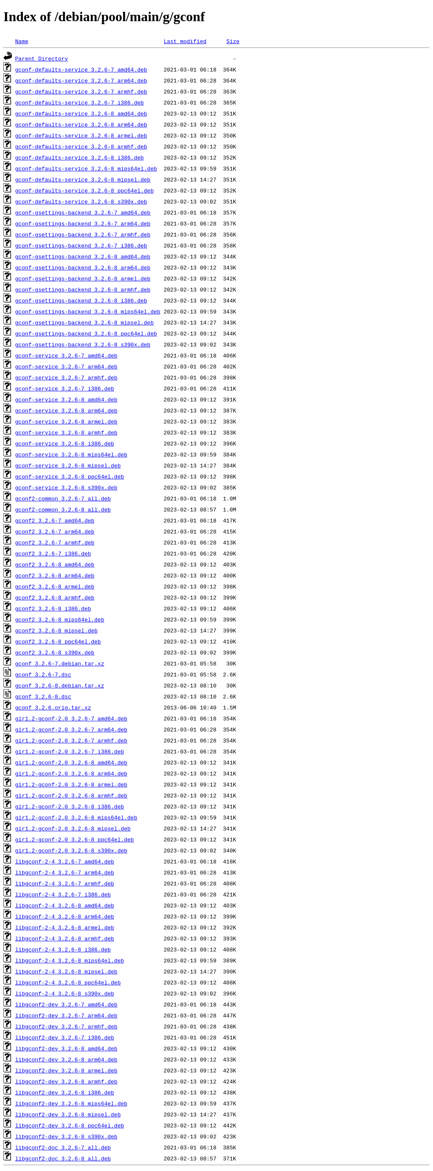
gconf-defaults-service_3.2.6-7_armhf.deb (81, 91)
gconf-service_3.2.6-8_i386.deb (64, 443)
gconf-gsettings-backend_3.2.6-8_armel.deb (83, 278)
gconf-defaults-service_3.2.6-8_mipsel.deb (83, 179)
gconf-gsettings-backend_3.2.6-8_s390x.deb (83, 344)
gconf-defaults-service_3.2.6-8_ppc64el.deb (84, 190)
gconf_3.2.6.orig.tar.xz (53, 707)
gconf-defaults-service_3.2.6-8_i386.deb (79, 157)
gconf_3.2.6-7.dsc (43, 674)
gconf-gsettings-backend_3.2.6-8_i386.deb (81, 300)
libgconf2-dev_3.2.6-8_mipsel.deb (68, 1114)
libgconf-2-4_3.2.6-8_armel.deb (64, 927)
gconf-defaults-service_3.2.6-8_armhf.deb (81, 146)
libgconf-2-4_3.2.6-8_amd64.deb (64, 905)
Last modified (185, 41)
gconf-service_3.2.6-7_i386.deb (64, 388)
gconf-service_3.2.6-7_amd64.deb (66, 355)
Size (232, 41)
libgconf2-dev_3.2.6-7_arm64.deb (66, 1015)
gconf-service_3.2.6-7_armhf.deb (66, 377)
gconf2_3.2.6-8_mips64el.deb (59, 619)
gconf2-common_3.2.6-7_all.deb (63, 498)
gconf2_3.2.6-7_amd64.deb (54, 520)
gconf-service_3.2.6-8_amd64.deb (66, 399)
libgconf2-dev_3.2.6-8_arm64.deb (66, 1059)
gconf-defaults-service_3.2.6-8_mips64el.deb (86, 168)
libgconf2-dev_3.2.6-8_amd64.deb (66, 1048)
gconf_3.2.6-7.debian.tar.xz (59, 663)
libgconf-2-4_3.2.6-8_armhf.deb (64, 938)
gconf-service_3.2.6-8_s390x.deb (66, 487)
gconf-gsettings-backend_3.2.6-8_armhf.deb (83, 289)
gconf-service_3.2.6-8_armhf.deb (66, 432)
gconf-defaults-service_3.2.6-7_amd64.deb (81, 69)
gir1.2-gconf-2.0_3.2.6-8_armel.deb (71, 784)
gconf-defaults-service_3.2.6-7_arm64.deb (81, 80)
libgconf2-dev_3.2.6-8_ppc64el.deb (69, 1125)
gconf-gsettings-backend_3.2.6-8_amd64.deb (83, 256)
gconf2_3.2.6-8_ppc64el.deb (58, 641)
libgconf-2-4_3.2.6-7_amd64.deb (64, 861)
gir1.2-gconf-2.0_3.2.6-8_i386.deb (69, 806)
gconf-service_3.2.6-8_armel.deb (66, 421)
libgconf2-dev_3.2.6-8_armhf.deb (66, 1081)
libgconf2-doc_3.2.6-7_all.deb (63, 1147)
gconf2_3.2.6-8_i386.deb (53, 608)
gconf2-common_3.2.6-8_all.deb (63, 509)
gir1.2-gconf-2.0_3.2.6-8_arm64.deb (71, 773)
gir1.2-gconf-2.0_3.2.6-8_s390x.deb (71, 850)
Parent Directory (41, 58)
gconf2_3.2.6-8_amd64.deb (54, 564)
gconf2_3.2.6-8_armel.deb (54, 586)
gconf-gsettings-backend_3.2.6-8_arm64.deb (83, 267)
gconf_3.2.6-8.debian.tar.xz (59, 685)
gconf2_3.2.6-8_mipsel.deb (56, 630)
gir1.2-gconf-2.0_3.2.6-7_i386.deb (69, 751)
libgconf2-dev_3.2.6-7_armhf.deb (66, 1026)
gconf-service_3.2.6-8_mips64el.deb (71, 454)
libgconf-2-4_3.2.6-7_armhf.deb (64, 883)
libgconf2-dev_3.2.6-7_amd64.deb (66, 1004)
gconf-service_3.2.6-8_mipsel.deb (68, 465)
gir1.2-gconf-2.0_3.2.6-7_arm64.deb (71, 729)
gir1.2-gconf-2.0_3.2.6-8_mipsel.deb (73, 828)
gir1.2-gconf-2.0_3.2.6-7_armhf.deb (71, 740)
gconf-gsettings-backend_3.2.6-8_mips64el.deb (87, 311)
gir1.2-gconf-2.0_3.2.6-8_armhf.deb (71, 795)
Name (21, 41)
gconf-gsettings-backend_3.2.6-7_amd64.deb (83, 212)
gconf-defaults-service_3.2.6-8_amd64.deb (81, 113)
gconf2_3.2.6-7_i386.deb (53, 553)
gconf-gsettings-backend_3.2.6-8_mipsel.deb (84, 322)
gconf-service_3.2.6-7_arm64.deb (66, 366)
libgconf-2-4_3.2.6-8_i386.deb (63, 949)
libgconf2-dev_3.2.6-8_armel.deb (66, 1070)
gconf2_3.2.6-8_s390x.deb (54, 652)
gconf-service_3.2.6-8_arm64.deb (66, 410)
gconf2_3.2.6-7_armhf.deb (54, 542)
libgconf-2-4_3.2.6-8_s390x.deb (64, 993)
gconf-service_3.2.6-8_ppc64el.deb (69, 476)
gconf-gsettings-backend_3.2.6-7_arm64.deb (83, 223)
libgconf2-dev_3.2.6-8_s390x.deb (66, 1136)
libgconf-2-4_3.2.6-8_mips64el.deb (69, 960)
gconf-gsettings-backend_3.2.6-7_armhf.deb (83, 234)
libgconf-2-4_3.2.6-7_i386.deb (63, 894)
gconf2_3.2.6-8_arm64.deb (54, 575)
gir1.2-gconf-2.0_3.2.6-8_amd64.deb (71, 762)
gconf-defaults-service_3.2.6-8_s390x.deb (81, 201)
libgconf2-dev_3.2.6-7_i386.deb (64, 1037)
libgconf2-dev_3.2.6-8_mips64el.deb (71, 1103)
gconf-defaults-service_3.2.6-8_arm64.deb (81, 124)
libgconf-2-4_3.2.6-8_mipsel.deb (66, 971)
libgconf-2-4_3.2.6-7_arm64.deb (64, 872)
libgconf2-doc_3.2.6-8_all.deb (63, 1158)
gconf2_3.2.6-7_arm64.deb (54, 531)
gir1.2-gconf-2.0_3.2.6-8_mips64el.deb (76, 817)
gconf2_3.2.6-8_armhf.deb (54, 597)
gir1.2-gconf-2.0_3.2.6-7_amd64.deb (71, 718)
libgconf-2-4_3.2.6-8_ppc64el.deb (68, 982)
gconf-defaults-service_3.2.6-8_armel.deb (81, 135)
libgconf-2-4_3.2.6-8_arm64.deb (64, 916)
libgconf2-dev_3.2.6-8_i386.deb (64, 1092)
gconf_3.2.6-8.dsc (43, 696)
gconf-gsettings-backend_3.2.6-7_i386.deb (81, 245)
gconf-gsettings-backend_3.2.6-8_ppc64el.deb (86, 333)
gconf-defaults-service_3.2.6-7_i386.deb (79, 102)
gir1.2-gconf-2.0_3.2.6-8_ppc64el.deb (74, 839)
